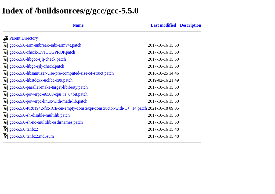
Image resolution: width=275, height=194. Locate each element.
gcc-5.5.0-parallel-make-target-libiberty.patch (48, 87)
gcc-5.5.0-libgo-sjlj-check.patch (36, 66)
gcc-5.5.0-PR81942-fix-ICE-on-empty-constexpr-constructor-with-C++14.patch (78, 108)
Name (78, 25)
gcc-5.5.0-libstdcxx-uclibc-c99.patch (41, 80)
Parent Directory (23, 38)
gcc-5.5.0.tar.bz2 (23, 129)
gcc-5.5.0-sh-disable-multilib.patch (39, 115)
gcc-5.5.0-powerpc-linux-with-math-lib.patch (48, 101)
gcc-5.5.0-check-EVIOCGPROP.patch (42, 52)
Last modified (163, 25)
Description (190, 25)
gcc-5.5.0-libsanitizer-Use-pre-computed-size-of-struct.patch (61, 73)
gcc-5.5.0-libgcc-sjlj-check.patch (37, 59)
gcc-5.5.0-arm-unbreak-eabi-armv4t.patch (45, 45)
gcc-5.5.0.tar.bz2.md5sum (31, 136)
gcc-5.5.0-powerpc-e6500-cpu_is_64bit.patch (48, 94)
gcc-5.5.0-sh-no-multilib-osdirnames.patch (46, 122)
